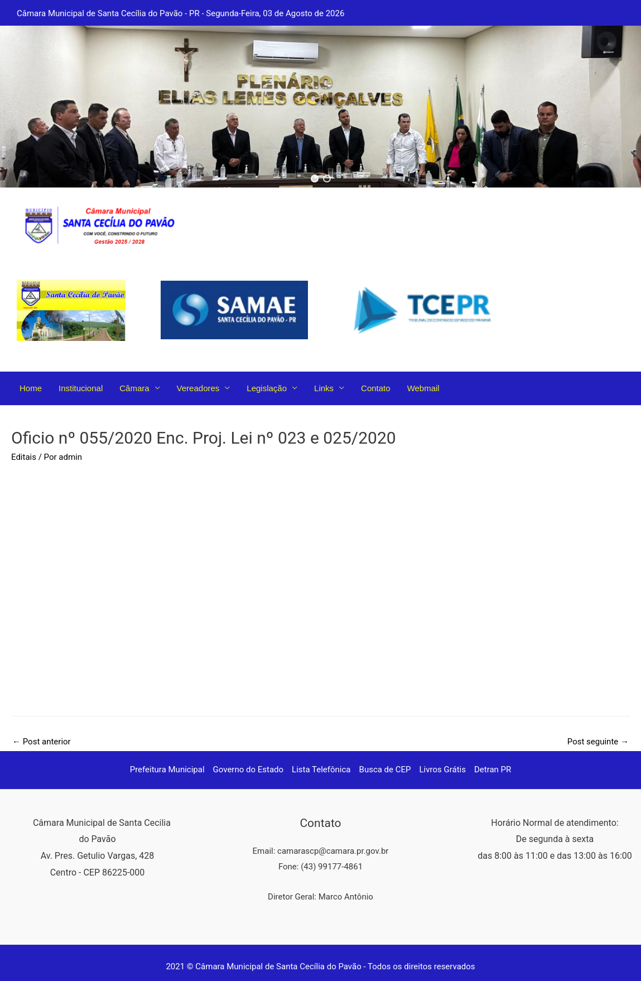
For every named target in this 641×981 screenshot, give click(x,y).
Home (31, 388)
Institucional (81, 388)
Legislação (267, 388)
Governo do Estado (248, 769)
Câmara (134, 388)
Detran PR (492, 769)
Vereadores (198, 388)
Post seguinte (598, 742)
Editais (23, 457)
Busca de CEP (385, 769)
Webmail (423, 388)
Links (324, 388)
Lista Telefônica (321, 769)
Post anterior (41, 742)
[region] (320, 106)
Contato (376, 388)
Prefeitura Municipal (167, 769)
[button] (315, 178)
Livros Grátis (443, 769)
